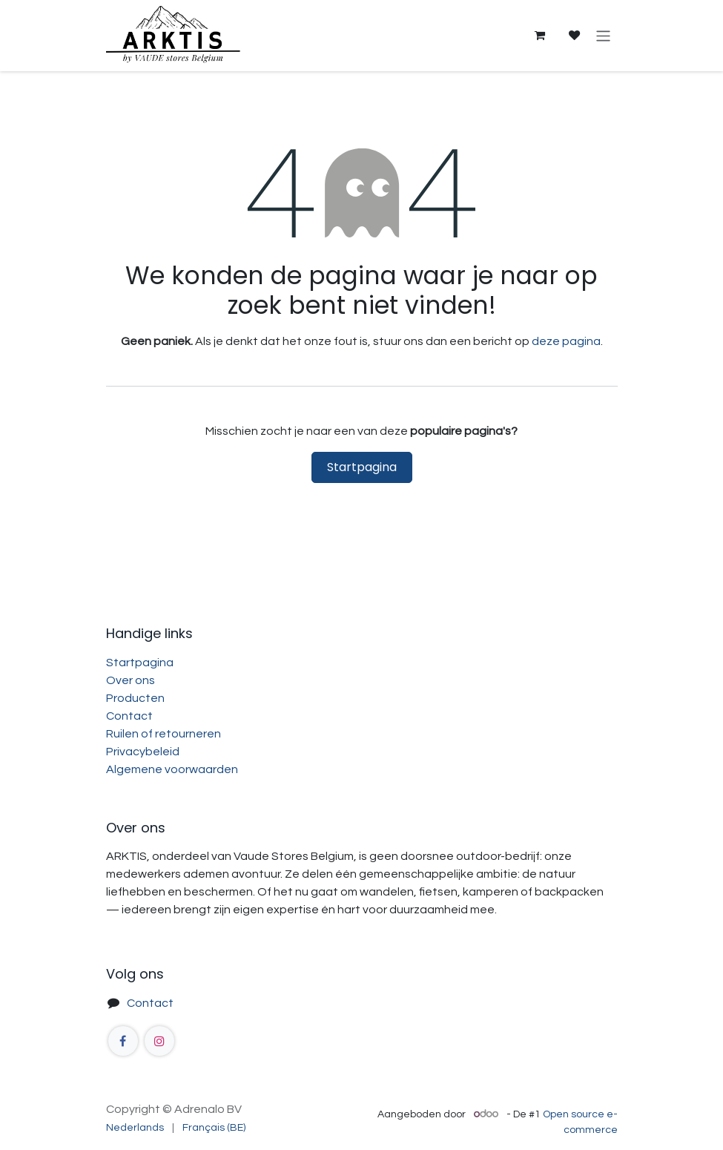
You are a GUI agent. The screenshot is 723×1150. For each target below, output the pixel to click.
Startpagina (362, 467)
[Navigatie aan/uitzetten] (603, 35)
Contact (129, 716)
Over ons (130, 680)
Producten (135, 698)
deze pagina (566, 341)
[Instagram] (159, 1041)
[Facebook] (123, 1041)
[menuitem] (135, 1128)
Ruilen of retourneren (163, 734)
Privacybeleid (142, 752)
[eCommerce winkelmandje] (540, 36)
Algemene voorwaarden (172, 769)
